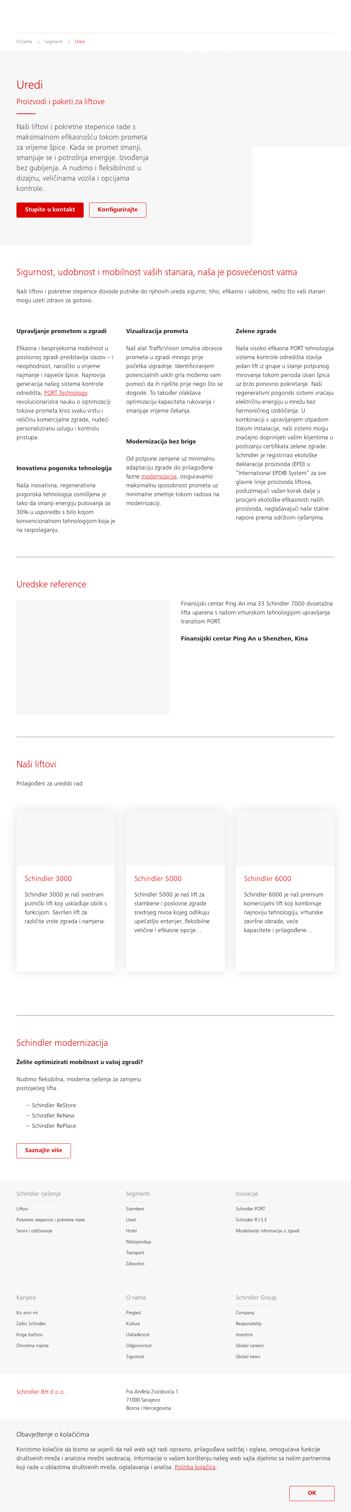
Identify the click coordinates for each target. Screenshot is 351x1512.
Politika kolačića (195, 1468)
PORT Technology (66, 393)
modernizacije (159, 477)
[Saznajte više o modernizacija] (43, 1150)
